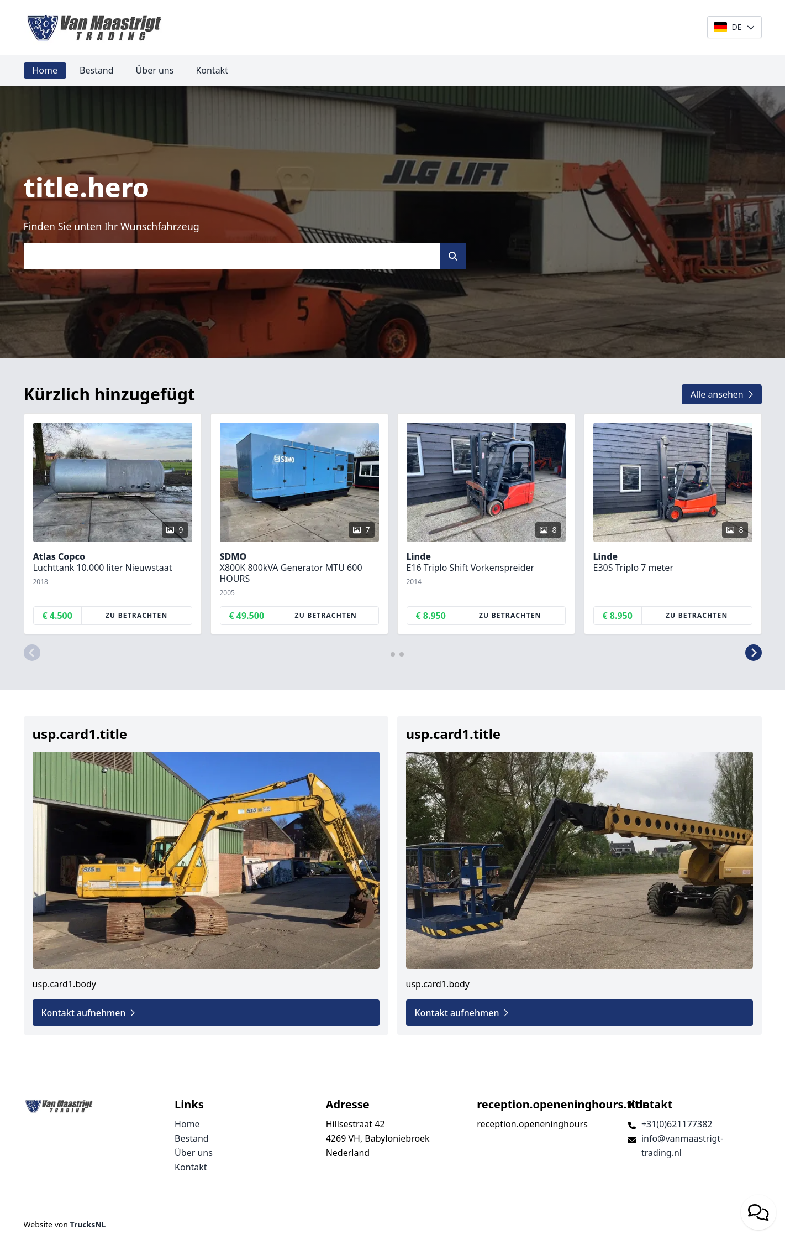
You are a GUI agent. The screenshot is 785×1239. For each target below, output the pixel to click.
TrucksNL (88, 1224)
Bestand (97, 70)
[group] (113, 523)
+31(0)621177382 (677, 1124)
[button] (32, 653)
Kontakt (212, 70)
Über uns (155, 70)
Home (45, 70)
